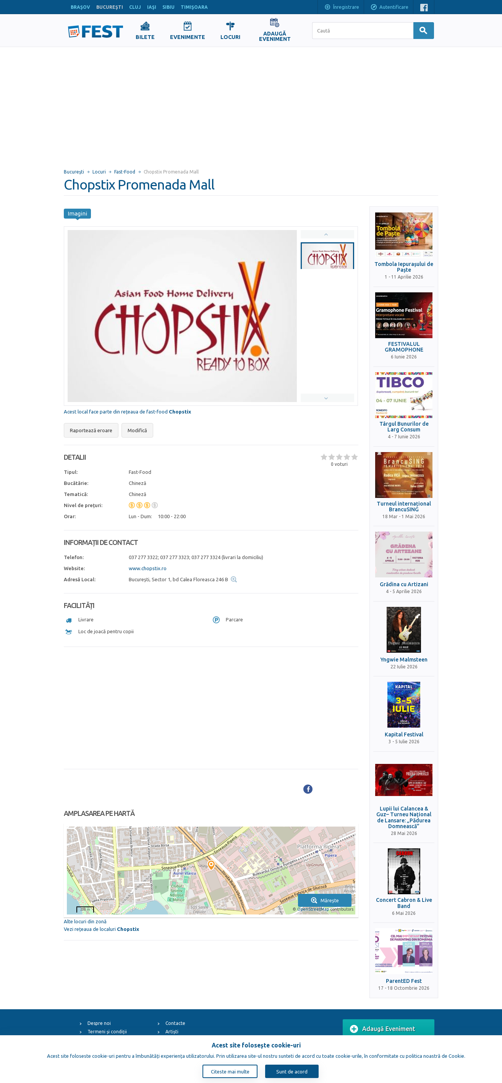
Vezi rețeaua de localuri (101, 929)
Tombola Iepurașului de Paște (403, 267)
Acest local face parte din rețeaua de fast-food (127, 411)
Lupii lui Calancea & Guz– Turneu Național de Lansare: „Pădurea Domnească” (403, 817)
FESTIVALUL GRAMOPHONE (404, 347)
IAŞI (151, 7)
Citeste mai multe (230, 1071)
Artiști (171, 1031)
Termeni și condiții (107, 1031)
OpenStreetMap (313, 909)
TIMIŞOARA (194, 7)
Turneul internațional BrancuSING (404, 506)
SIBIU (168, 7)
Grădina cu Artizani (404, 584)
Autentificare (389, 7)
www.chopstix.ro (148, 568)
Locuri (99, 171)
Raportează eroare (91, 430)
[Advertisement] (251, 104)
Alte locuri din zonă (85, 921)
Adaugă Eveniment (382, 1029)
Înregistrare (341, 7)
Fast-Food (124, 171)
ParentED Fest (404, 981)
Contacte (175, 1023)
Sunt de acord (292, 1071)
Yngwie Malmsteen (404, 660)
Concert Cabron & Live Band (404, 903)
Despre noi (99, 1023)
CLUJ (135, 7)
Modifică (137, 430)
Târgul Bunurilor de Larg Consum (404, 427)
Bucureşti (74, 171)
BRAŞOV (80, 7)
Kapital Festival (404, 735)
